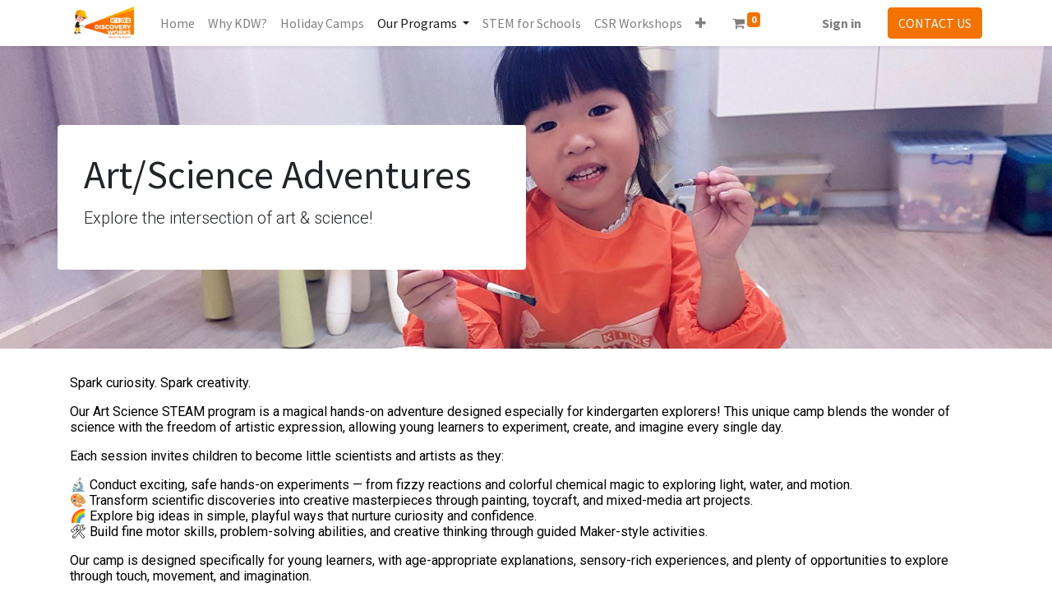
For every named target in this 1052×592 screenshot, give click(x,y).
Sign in (841, 23)
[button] (701, 23)
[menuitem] (177, 23)
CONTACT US (934, 23)
